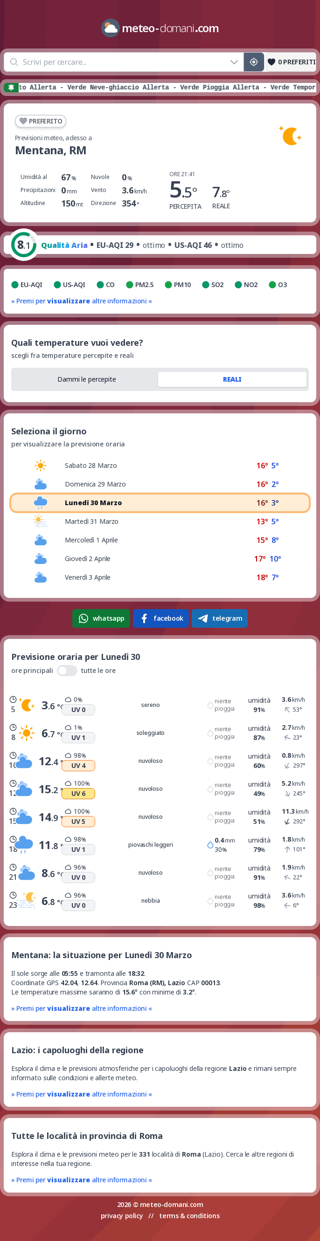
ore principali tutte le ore (63, 670)
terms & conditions (189, 1215)
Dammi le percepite (86, 379)
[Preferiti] (291, 62)
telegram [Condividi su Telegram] (219, 618)
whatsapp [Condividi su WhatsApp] (101, 618)
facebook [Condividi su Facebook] (161, 618)
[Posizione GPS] (253, 62)
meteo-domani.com (171, 1204)
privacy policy (122, 1215)
